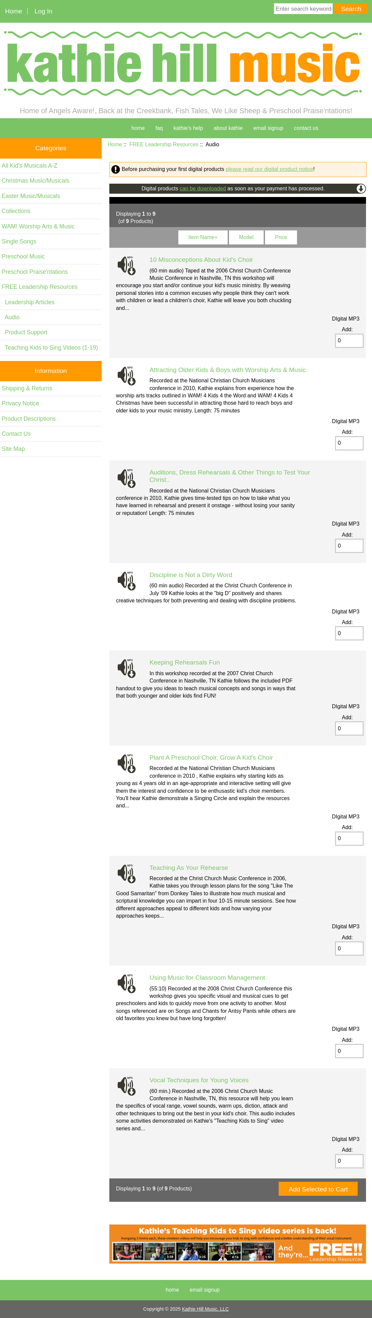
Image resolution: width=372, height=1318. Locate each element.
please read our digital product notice (269, 169)
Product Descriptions (29, 418)
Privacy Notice (20, 403)
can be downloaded (203, 188)
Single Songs (19, 241)
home (138, 128)
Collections (16, 211)
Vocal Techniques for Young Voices (199, 1080)
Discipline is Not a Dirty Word (191, 574)
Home (13, 11)
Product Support (24, 332)
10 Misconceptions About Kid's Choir (201, 259)
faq (159, 128)
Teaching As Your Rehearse (189, 867)
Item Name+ (203, 237)
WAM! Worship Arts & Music (38, 226)
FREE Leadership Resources (163, 144)
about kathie (228, 128)
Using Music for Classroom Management (207, 977)
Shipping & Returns (27, 388)
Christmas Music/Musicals (35, 180)
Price (281, 237)
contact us (306, 128)
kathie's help (188, 128)
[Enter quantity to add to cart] (349, 341)
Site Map (13, 448)
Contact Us (16, 433)
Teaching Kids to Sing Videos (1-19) (50, 347)
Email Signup (268, 128)
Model (246, 237)
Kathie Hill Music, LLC (205, 1309)
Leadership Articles (28, 302)
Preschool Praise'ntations (35, 271)
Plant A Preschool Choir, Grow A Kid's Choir (211, 757)
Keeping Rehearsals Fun (185, 662)
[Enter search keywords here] (303, 8)
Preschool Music (23, 256)
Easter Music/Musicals (31, 196)
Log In (43, 11)
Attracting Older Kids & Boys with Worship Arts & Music (228, 369)
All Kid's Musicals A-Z (30, 165)
